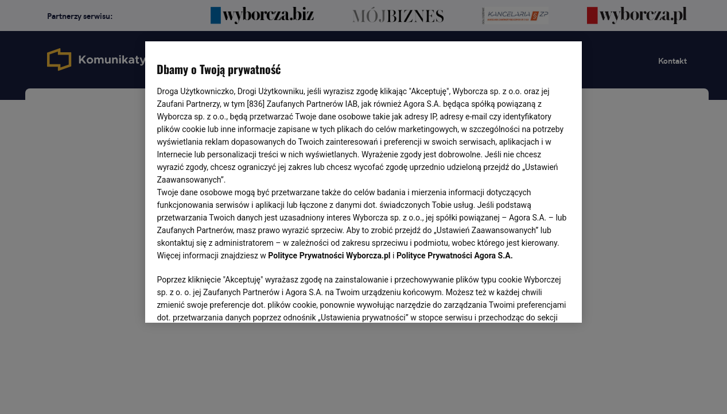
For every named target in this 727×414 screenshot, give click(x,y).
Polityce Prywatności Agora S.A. (454, 255)
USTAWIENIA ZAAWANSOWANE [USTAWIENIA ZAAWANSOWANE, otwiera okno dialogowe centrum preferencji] (232, 299)
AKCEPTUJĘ (531, 300)
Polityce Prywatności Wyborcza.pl (329, 255)
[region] (363, 180)
